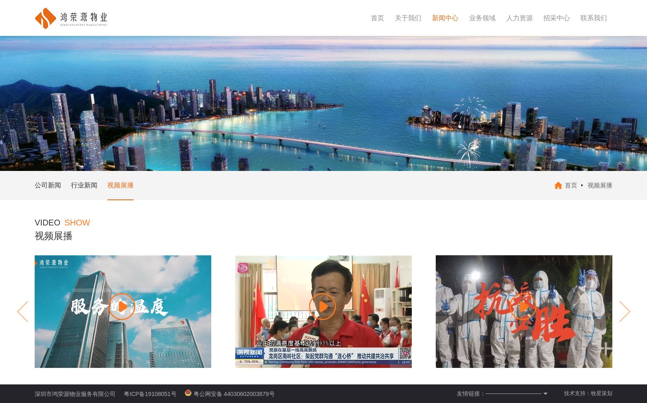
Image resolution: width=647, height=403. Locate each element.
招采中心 (556, 17)
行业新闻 (84, 185)
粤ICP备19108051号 (150, 394)
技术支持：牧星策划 (588, 393)
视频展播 (120, 185)
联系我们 (594, 17)
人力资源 (519, 17)
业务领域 (482, 17)
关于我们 (408, 17)
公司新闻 (48, 185)
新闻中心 (445, 17)
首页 (377, 17)
